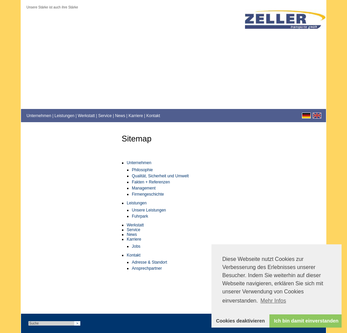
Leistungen (65, 115)
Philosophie (142, 170)
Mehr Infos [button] (273, 301)
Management (144, 188)
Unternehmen (38, 115)
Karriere (135, 115)
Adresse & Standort (149, 262)
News (120, 115)
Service (105, 115)
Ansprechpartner (147, 268)
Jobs (136, 246)
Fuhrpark (140, 216)
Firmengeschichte (148, 194)
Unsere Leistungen (149, 210)
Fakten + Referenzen (151, 182)
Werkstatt (86, 115)
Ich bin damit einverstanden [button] (306, 321)
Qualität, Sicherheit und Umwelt (160, 176)
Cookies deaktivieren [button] (240, 321)
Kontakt (153, 115)
